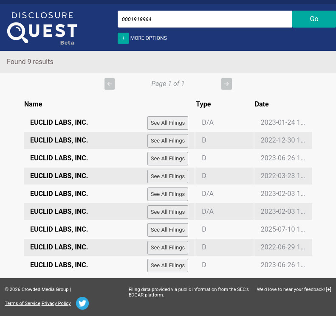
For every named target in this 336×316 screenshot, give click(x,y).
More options (142, 37)
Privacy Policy (56, 303)
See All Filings (168, 123)
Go (314, 19)
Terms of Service (22, 303)
